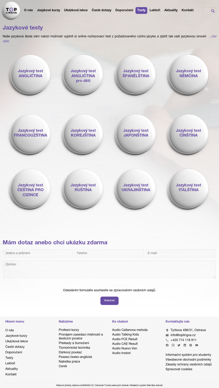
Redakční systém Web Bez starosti (146, 385)
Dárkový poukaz (70, 352)
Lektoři (155, 10)
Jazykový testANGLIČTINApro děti (83, 76)
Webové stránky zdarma (67, 385)
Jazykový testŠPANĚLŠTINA (135, 73)
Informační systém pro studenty (188, 355)
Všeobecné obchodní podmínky (188, 360)
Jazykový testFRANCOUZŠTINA (30, 133)
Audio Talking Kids (125, 334)
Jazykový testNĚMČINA (188, 73)
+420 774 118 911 (184, 340)
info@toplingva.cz (183, 335)
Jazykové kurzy (48, 10)
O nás (28, 10)
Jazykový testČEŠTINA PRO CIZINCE (30, 190)
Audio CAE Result (125, 344)
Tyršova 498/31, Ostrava (188, 330)
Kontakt (188, 10)
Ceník (63, 366)
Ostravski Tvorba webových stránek (112, 385)
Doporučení (124, 10)
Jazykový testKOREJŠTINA (83, 133)
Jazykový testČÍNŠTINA (188, 133)
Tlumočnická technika (74, 348)
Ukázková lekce (76, 10)
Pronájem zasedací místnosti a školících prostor (81, 336)
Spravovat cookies (179, 369)
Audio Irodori (121, 353)
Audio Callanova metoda (130, 330)
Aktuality (171, 10)
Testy (141, 10)
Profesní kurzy (69, 330)
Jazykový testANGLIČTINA (30, 73)
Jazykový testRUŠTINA (83, 188)
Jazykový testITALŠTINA (188, 188)
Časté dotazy (101, 10)
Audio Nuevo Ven (124, 348)
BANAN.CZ (87, 385)
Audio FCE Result (124, 339)
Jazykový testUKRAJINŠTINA (136, 188)
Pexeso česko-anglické (75, 357)
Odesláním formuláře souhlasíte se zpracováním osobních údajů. (109, 290)
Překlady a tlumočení (74, 343)
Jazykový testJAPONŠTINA (135, 133)
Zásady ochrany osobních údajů (189, 364)
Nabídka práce (69, 361)
